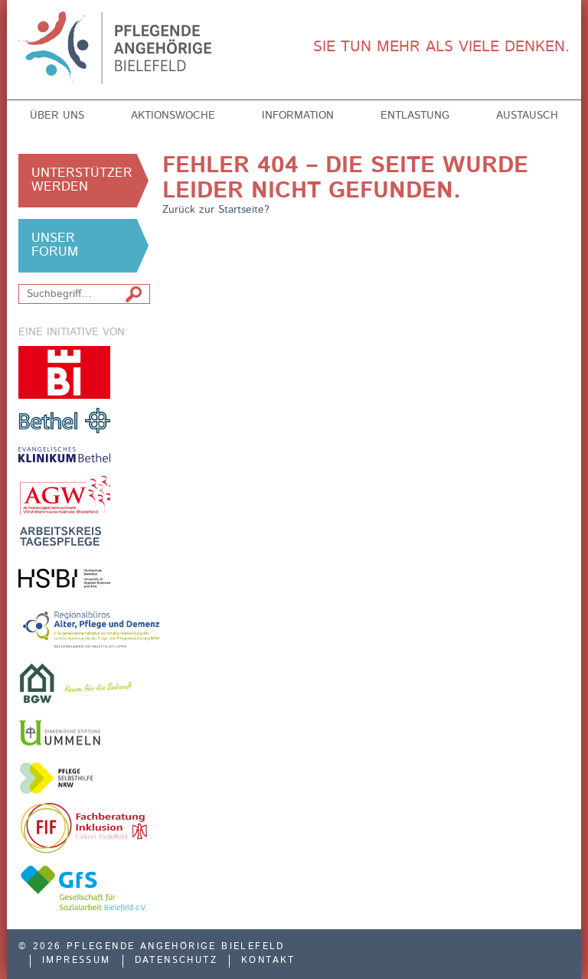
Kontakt (268, 960)
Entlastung (415, 115)
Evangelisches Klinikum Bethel (64, 454)
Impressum (76, 960)
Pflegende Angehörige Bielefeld (127, 47)
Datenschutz (176, 960)
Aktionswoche (173, 115)
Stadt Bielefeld (64, 372)
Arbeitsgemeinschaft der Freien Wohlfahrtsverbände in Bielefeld (64, 495)
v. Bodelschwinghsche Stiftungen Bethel (64, 419)
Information (298, 115)
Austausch (527, 115)
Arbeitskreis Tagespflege (64, 536)
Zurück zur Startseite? (216, 209)
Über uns (57, 115)
